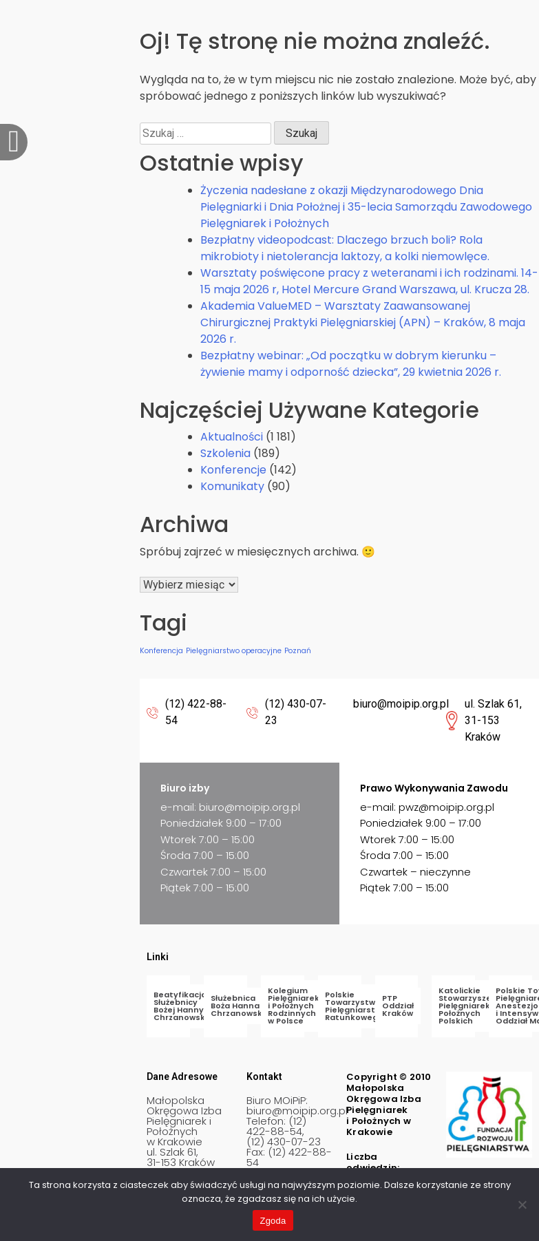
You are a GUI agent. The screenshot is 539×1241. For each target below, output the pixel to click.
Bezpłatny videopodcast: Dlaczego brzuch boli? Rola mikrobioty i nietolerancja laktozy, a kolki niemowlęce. (344, 248)
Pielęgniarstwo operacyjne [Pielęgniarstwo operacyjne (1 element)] (234, 651)
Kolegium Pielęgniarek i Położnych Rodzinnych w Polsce (293, 1005)
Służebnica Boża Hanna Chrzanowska (239, 1006)
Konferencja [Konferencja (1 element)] (161, 651)
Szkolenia (225, 453)
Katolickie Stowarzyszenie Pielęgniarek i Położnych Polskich (471, 1005)
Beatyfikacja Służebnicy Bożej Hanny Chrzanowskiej (184, 1006)
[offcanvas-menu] (14, 142)
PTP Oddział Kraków (398, 1006)
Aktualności (231, 437)
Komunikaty (232, 486)
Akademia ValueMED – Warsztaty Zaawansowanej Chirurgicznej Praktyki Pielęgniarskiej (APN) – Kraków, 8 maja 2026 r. (362, 322)
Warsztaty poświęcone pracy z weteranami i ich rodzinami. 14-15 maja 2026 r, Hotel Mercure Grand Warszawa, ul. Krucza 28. (369, 281)
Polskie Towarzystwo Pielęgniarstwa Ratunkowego (356, 1006)
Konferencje (233, 470)
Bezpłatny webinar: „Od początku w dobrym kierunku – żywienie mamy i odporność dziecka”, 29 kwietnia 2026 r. (350, 364)
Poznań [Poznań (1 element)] (297, 651)
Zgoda (273, 1221)
